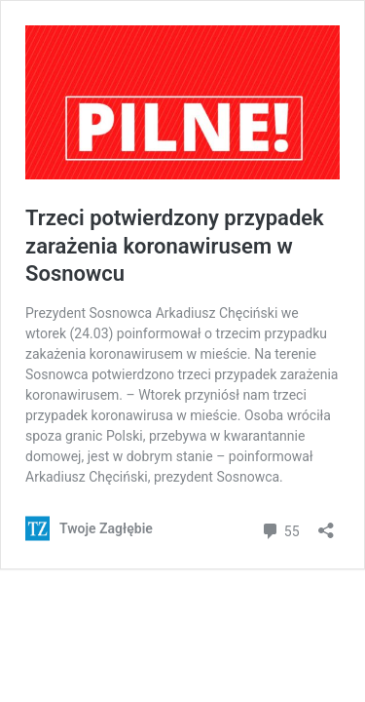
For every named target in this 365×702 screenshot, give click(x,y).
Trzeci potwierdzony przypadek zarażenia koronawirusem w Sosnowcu (174, 246)
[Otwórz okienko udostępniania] (326, 524)
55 (280, 529)
